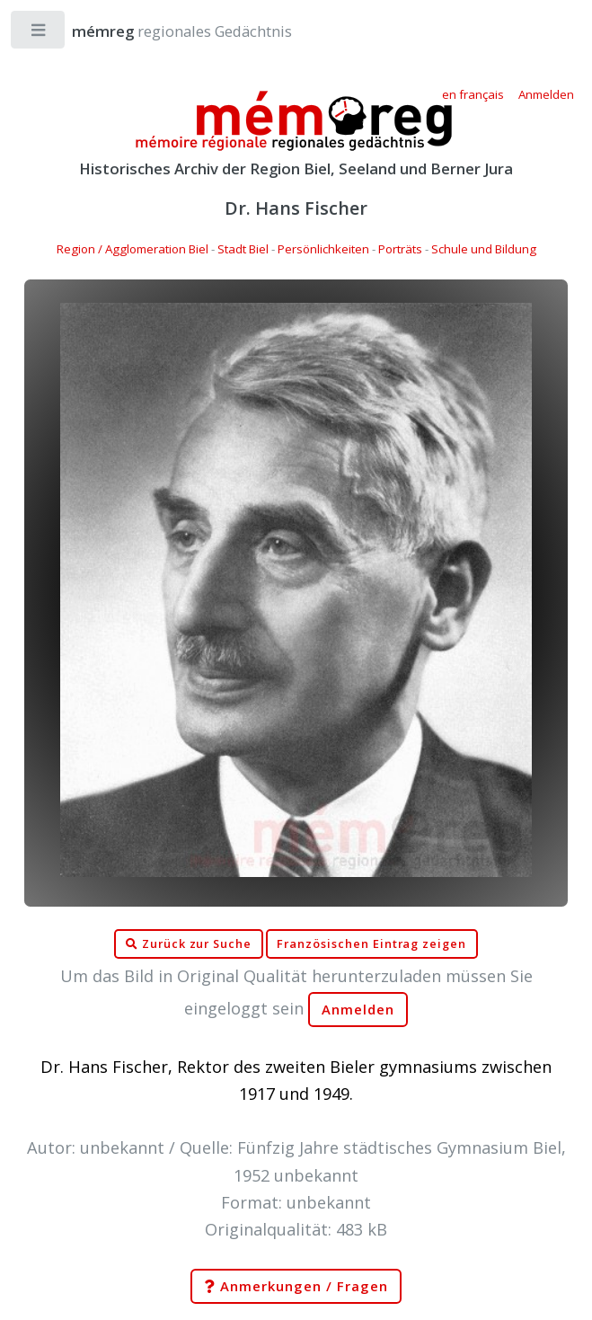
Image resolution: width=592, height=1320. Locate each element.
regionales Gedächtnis (164, 31)
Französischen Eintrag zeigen (371, 944)
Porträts (400, 249)
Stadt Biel (243, 249)
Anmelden (358, 1009)
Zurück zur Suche (189, 944)
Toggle (39, 33)
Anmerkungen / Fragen (295, 1287)
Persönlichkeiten (323, 249)
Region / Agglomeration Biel (132, 249)
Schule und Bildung (483, 249)
